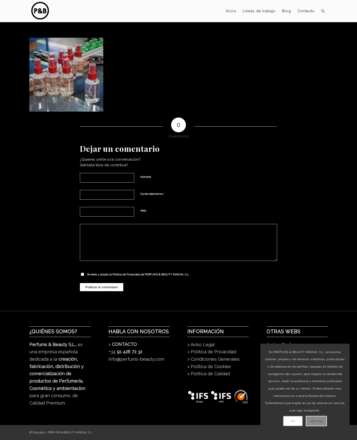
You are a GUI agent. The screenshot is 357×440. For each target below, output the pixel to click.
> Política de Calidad (208, 373)
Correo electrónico (152, 194)
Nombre (146, 177)
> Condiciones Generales (213, 359)
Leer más (316, 421)
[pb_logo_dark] (39, 11)
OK (293, 421)
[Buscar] (323, 11)
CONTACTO (124, 344)
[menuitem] (231, 11)
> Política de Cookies (209, 366)
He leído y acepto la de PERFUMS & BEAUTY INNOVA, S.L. (138, 274)
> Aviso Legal (201, 344)
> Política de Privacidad (211, 351)
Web (143, 210)
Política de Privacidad (126, 274)
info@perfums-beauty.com (136, 359)
